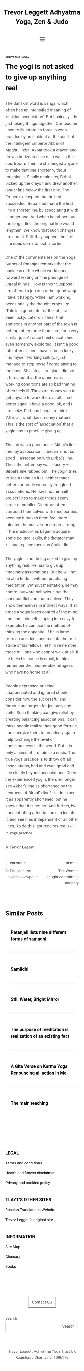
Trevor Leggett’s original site (29, 1220)
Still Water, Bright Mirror (35, 999)
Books (10, 1266)
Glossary (12, 1256)
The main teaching (29, 1103)
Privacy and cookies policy (27, 1182)
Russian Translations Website (30, 1209)
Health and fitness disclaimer (30, 1173)
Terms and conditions (23, 1163)
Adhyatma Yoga (17, 57)
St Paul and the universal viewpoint (21, 869)
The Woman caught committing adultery (62, 872)
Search (11, 1318)
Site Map (12, 1247)
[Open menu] (42, 39)
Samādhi (19, 969)
